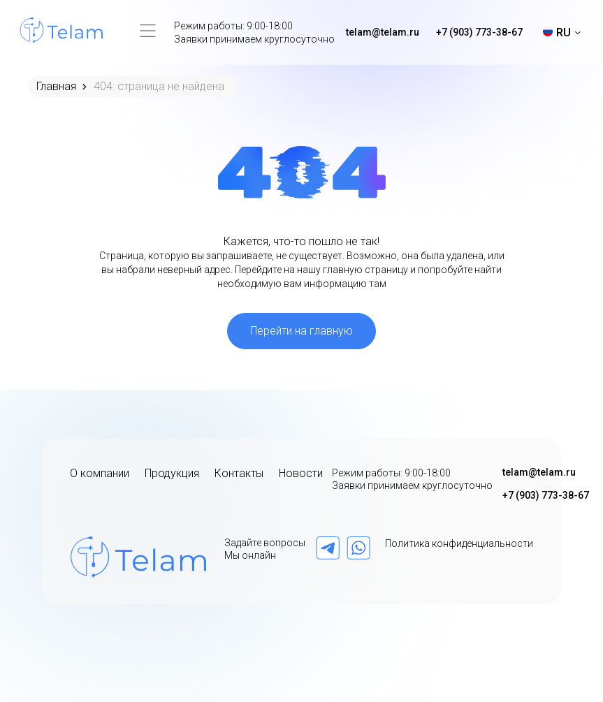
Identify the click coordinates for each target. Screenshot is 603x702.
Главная (56, 86)
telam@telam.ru (382, 32)
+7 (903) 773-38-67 (479, 32)
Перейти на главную (301, 330)
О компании (99, 473)
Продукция (172, 473)
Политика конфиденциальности (459, 543)
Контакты (239, 473)
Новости (301, 473)
